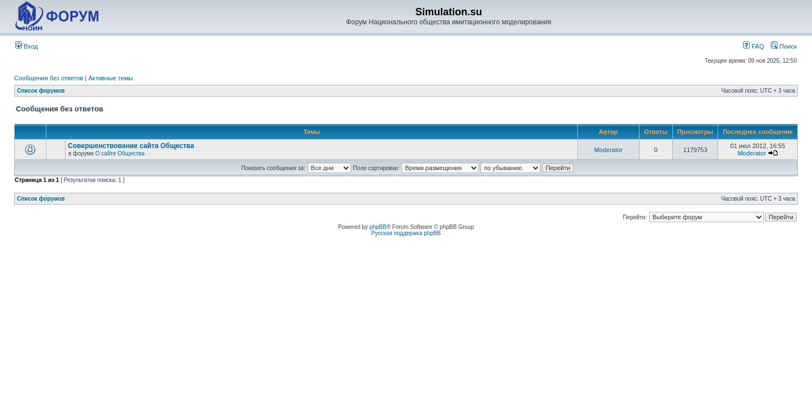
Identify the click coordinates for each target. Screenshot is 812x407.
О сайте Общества (120, 153)
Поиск (784, 46)
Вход (26, 46)
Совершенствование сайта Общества (131, 146)
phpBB (377, 227)
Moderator (608, 149)
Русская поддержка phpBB (405, 233)
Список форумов (41, 91)
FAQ (753, 46)
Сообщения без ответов (48, 78)
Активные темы (110, 78)
